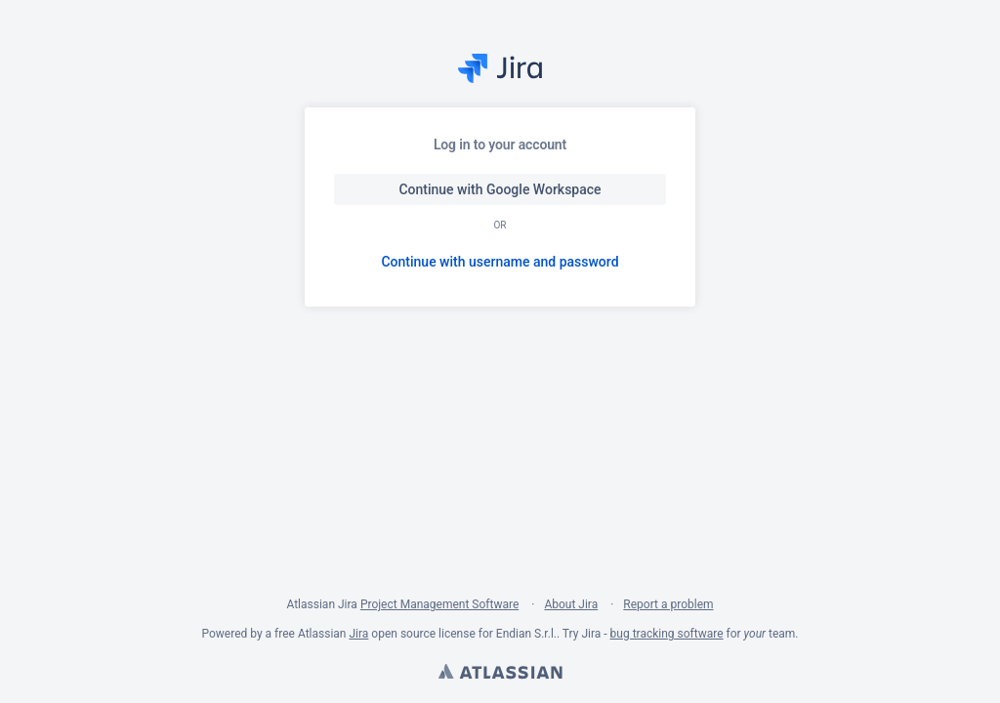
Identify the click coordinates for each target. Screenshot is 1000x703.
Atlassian (500, 673)
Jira (358, 634)
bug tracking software (667, 634)
